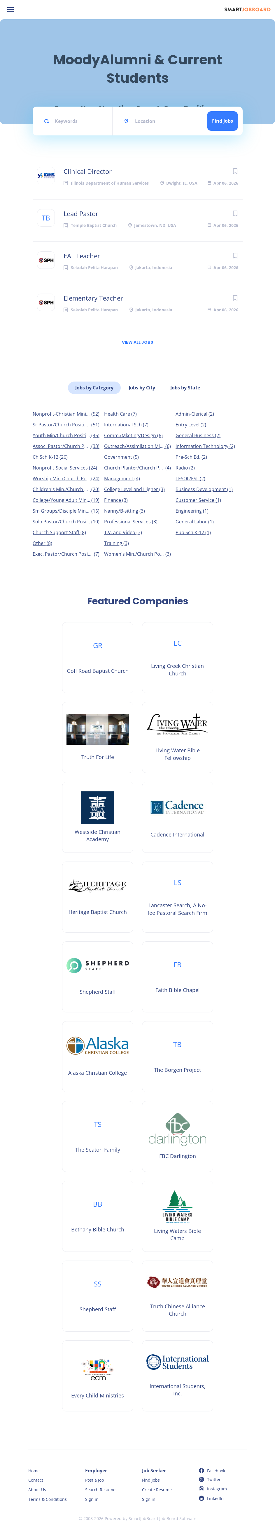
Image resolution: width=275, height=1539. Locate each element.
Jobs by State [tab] (185, 387)
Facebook (216, 1470)
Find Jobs (222, 121)
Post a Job (94, 1480)
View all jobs (137, 342)
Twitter (214, 1479)
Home (34, 1470)
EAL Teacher (82, 255)
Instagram (217, 1489)
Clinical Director (88, 171)
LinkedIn (215, 1498)
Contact (35, 1480)
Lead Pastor (81, 213)
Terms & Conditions (47, 1499)
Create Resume (157, 1489)
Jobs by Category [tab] (94, 387)
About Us (37, 1489)
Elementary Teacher (93, 298)
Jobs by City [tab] (142, 387)
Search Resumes (101, 1489)
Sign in (92, 1499)
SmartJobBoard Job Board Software (163, 1518)
